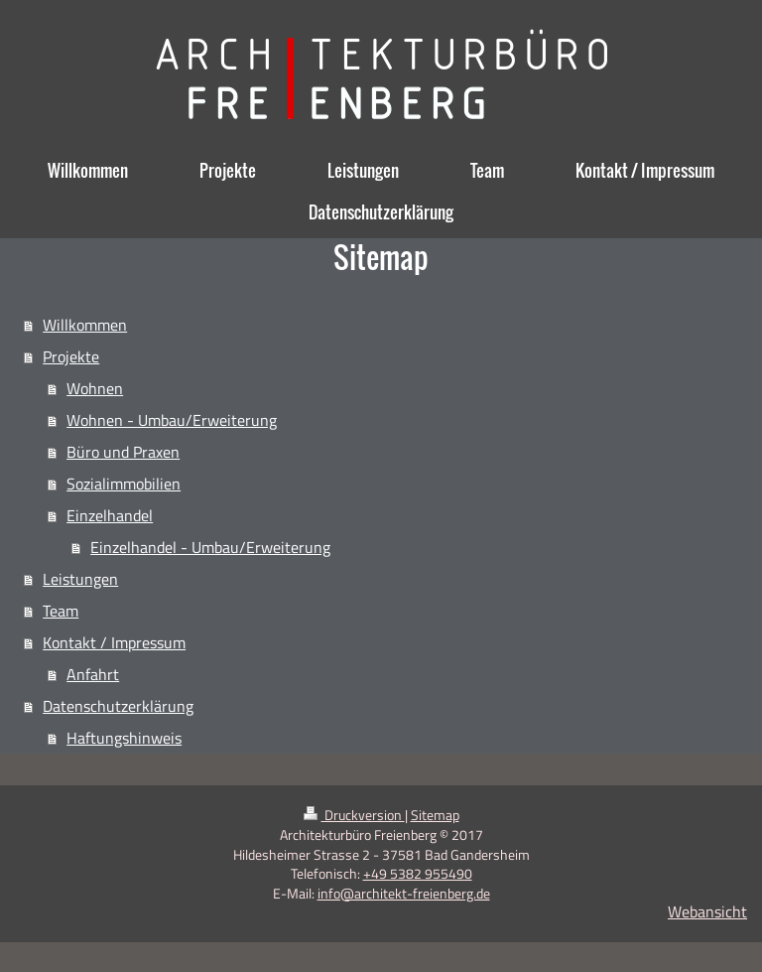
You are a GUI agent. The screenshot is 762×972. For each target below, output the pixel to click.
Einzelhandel (109, 515)
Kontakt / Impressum (114, 642)
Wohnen (94, 388)
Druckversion (354, 814)
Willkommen (85, 325)
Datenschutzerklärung (118, 706)
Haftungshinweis (124, 738)
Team (60, 611)
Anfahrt (92, 674)
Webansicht (707, 911)
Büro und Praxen (123, 452)
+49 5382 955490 (417, 873)
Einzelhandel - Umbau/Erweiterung (210, 547)
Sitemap (435, 814)
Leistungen (80, 579)
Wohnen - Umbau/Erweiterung (171, 420)
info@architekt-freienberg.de (404, 893)
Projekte (71, 356)
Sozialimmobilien (123, 483)
